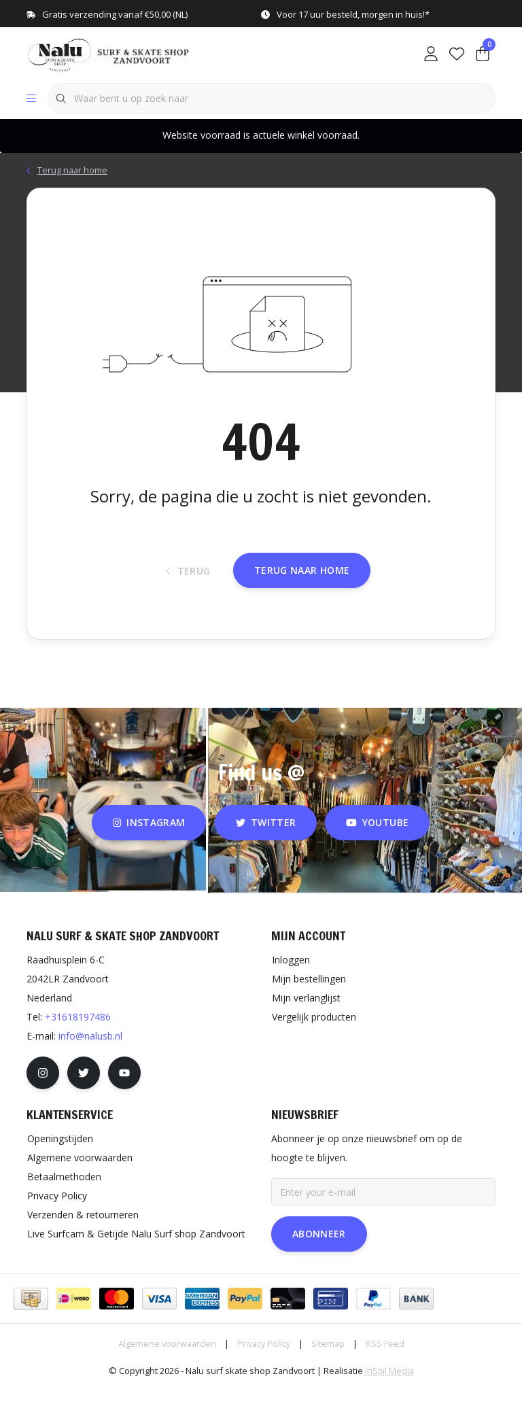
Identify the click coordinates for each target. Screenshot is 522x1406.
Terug (188, 585)
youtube (377, 840)
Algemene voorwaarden (167, 1361)
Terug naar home (301, 584)
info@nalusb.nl (90, 1053)
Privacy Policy (263, 1361)
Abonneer (319, 1251)
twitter (266, 840)
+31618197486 (78, 1034)
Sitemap (328, 1361)
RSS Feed (385, 1361)
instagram (149, 840)
